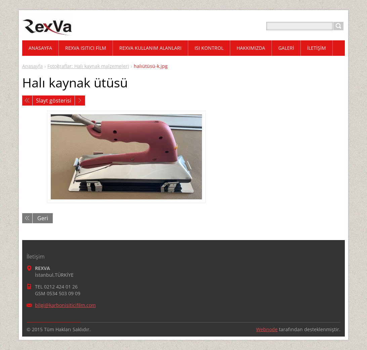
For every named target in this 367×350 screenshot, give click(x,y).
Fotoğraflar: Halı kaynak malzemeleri (88, 66)
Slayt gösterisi (53, 100)
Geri (42, 218)
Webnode (267, 329)
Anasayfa (32, 66)
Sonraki (80, 100)
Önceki (27, 100)
